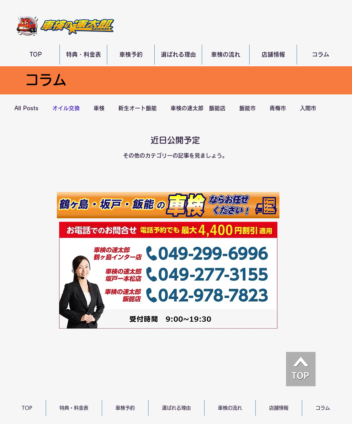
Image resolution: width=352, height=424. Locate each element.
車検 (99, 108)
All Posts (26, 108)
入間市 (308, 108)
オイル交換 (66, 108)
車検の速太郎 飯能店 (198, 108)
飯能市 (247, 108)
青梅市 (278, 108)
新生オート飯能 (137, 108)
